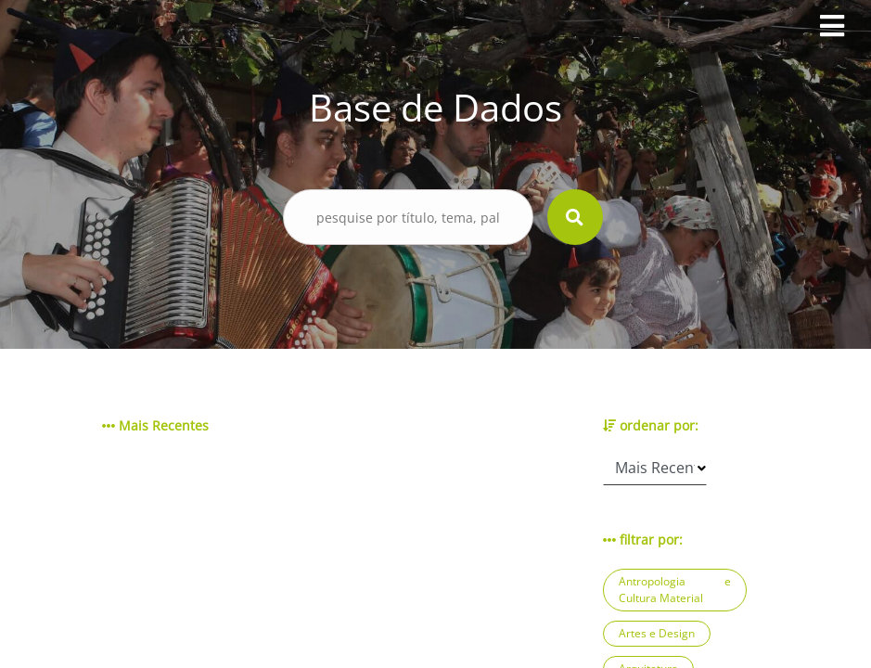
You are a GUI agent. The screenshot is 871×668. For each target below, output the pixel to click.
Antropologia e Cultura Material (675, 589)
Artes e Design (657, 633)
